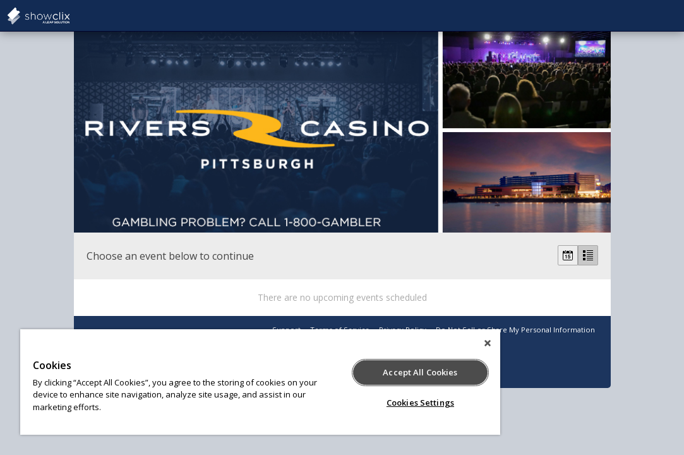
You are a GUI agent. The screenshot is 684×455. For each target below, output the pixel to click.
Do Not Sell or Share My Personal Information (515, 329)
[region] (218, 382)
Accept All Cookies (350, 372)
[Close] (404, 343)
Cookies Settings (350, 402)
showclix (69, 15)
